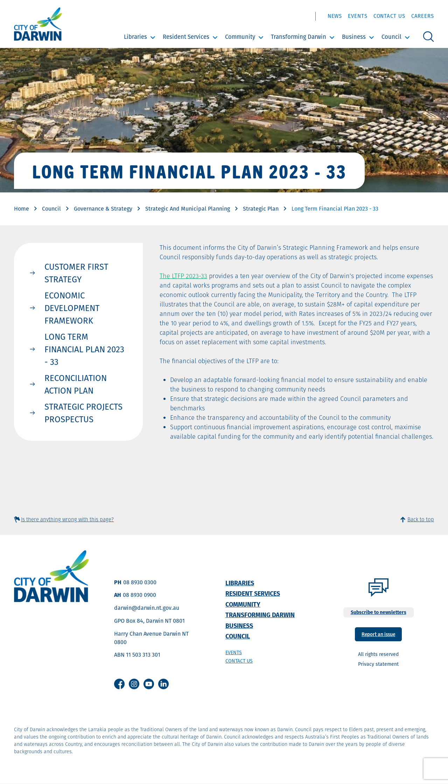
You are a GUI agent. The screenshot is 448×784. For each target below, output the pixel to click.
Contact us (239, 660)
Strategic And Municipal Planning (187, 209)
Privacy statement (378, 664)
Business (354, 37)
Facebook (119, 684)
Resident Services (186, 37)
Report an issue (378, 633)
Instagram (134, 684)
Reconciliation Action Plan (75, 384)
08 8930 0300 (139, 582)
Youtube (149, 684)
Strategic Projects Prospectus (83, 413)
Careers (422, 16)
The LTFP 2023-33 (183, 275)
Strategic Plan (261, 209)
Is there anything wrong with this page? (67, 519)
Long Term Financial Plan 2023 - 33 (84, 349)
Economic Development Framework (71, 307)
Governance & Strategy (103, 209)
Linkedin (163, 684)
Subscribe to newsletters (378, 612)
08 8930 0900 (139, 595)
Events (357, 16)
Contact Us (389, 16)
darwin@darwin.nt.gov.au (146, 608)
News (335, 16)
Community (240, 37)
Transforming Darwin (298, 37)
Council (391, 37)
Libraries (135, 37)
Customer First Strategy (76, 273)
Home (21, 209)
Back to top (420, 519)
